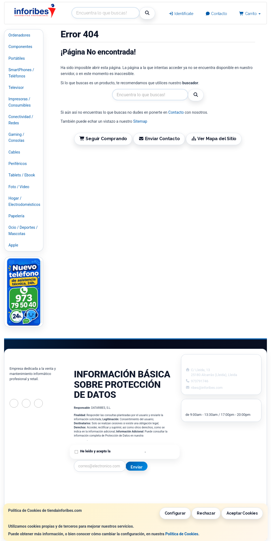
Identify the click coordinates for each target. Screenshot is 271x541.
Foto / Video (18, 187)
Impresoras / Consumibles (19, 102)
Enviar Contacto (159, 138)
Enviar (137, 467)
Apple (13, 245)
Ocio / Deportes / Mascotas (23, 230)
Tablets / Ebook (21, 175)
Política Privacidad (90, 488)
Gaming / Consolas (16, 137)
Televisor (16, 87)
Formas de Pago (141, 494)
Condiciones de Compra (94, 494)
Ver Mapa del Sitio (213, 138)
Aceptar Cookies (242, 513)
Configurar (175, 513)
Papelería (16, 216)
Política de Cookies (181, 534)
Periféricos (17, 163)
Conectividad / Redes (20, 120)
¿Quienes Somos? (89, 500)
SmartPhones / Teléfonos (21, 73)
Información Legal (143, 482)
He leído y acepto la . (113, 451)
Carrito (250, 13)
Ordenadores (19, 35)
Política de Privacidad (127, 451)
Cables (14, 152)
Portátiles (16, 58)
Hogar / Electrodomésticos (24, 201)
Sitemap (140, 121)
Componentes (20, 46)
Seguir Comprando (103, 138)
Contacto (216, 13)
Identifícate (180, 13)
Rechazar (206, 513)
